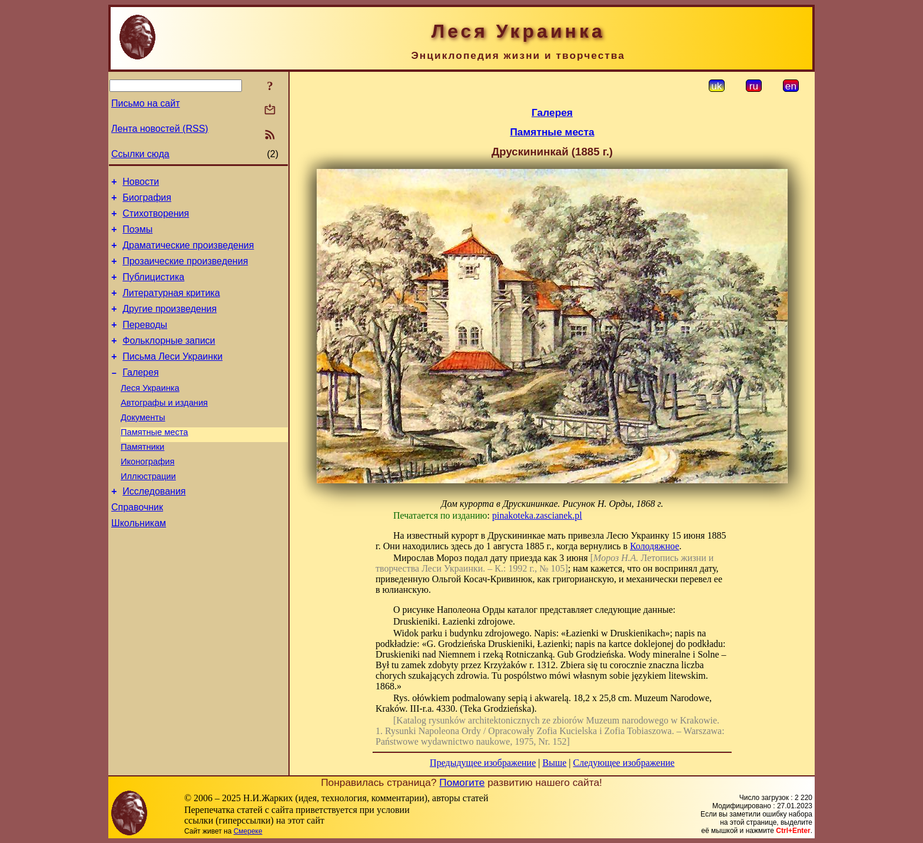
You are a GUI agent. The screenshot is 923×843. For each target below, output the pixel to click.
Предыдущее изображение (483, 763)
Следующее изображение (624, 763)
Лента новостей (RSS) (159, 129)
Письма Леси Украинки (172, 378)
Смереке (248, 831)
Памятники (142, 478)
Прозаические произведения (185, 272)
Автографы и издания (164, 429)
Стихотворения (155, 219)
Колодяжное (654, 546)
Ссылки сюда (140, 154)
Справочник (137, 546)
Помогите (461, 782)
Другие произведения (169, 325)
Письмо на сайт (145, 103)
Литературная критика (171, 307)
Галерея (140, 395)
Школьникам (138, 564)
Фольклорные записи (168, 360)
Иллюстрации (148, 511)
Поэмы (137, 236)
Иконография (147, 495)
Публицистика (153, 289)
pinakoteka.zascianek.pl (537, 515)
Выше (554, 763)
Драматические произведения (188, 254)
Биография (146, 201)
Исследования (153, 528)
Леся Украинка (150, 412)
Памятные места (154, 462)
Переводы (144, 342)
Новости (140, 183)
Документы (143, 445)
